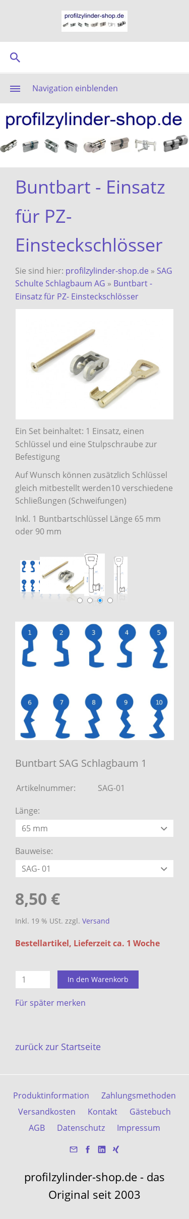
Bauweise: (34, 851)
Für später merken (50, 1002)
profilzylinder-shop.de (107, 270)
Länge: (27, 810)
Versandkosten (47, 1111)
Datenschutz (81, 1127)
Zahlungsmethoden (138, 1095)
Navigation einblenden (75, 88)
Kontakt (102, 1111)
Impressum (138, 1127)
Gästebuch (150, 1111)
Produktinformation (51, 1095)
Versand (96, 921)
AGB (37, 1127)
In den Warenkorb (98, 979)
